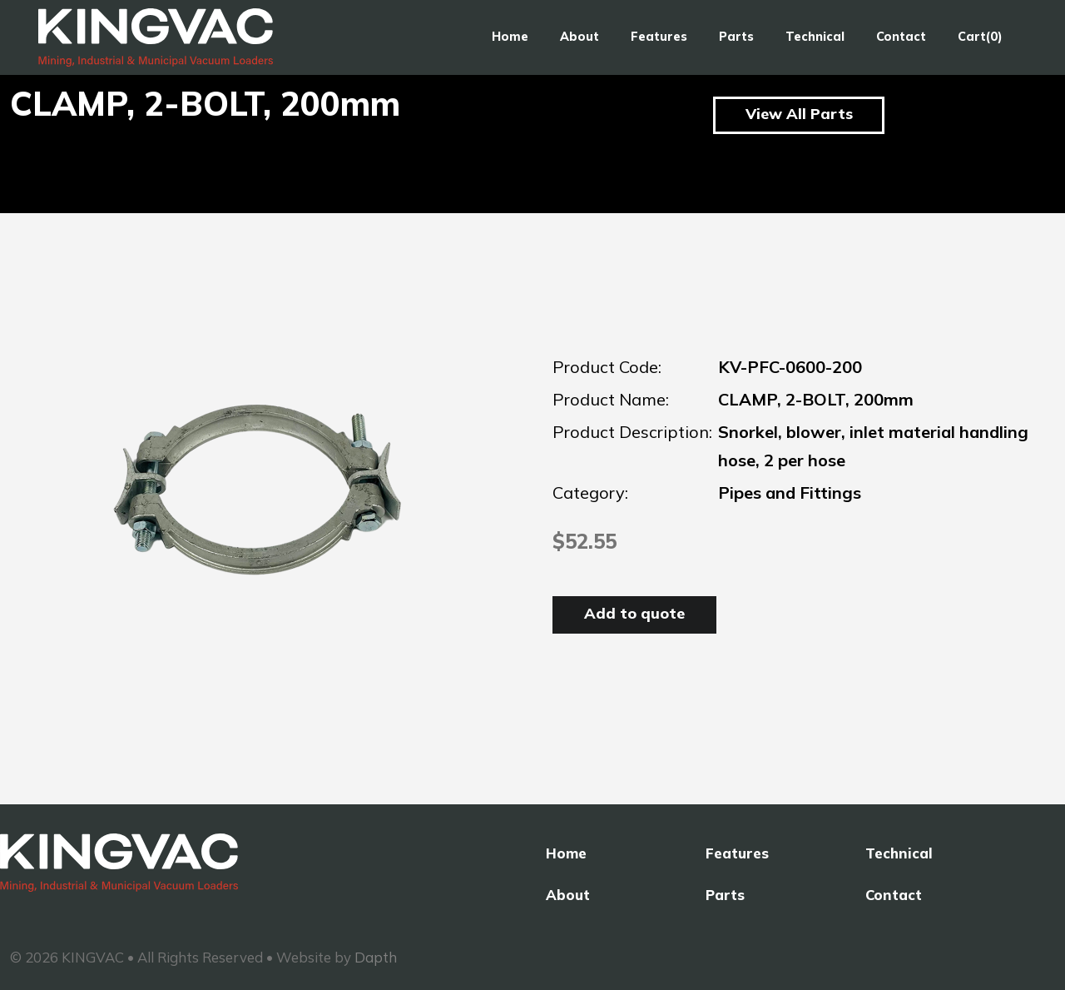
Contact (901, 36)
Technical (815, 36)
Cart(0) (980, 36)
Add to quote (634, 613)
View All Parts (799, 113)
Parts (736, 36)
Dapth (375, 957)
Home (510, 36)
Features (659, 36)
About (579, 36)
